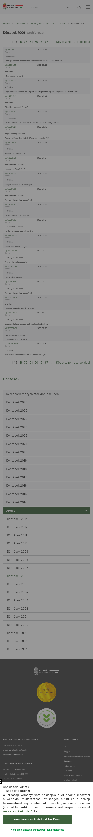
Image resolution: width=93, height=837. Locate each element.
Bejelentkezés (79, 6)
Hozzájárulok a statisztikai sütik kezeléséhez (38, 819)
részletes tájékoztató (17, 811)
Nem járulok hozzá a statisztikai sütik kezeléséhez (37, 829)
